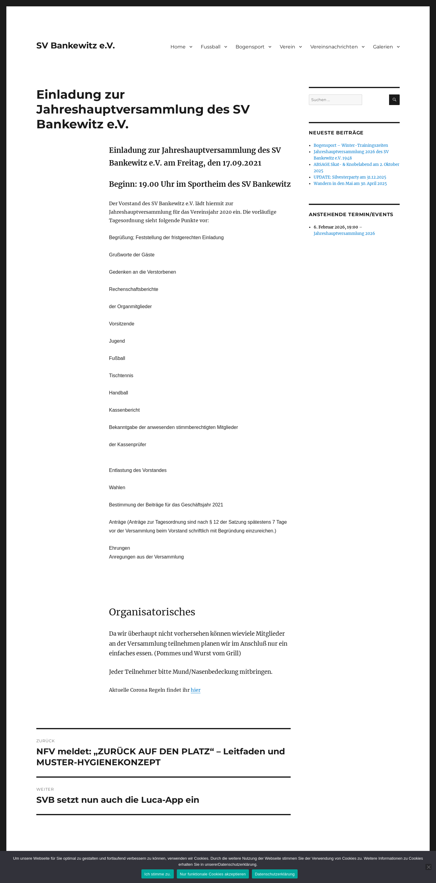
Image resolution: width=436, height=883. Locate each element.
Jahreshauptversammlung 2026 (344, 233)
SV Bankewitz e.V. (75, 45)
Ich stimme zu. (157, 874)
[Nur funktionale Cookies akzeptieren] (428, 867)
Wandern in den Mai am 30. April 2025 (350, 183)
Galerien (383, 47)
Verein (287, 47)
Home (178, 47)
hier (195, 690)
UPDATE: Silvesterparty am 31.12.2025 (350, 177)
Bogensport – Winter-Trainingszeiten (351, 145)
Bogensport (250, 47)
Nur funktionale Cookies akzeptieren (213, 874)
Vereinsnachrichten (334, 47)
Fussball (210, 47)
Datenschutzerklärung (275, 874)
